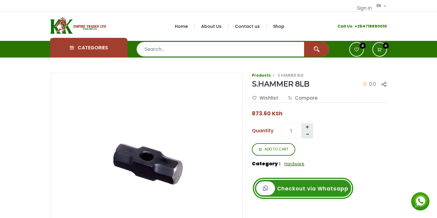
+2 (357, 26)
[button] (379, 49)
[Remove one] (307, 134)
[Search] (316, 49)
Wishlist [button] (265, 98)
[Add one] (307, 127)
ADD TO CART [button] (274, 150)
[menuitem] (185, 26)
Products (261, 75)
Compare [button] (302, 98)
